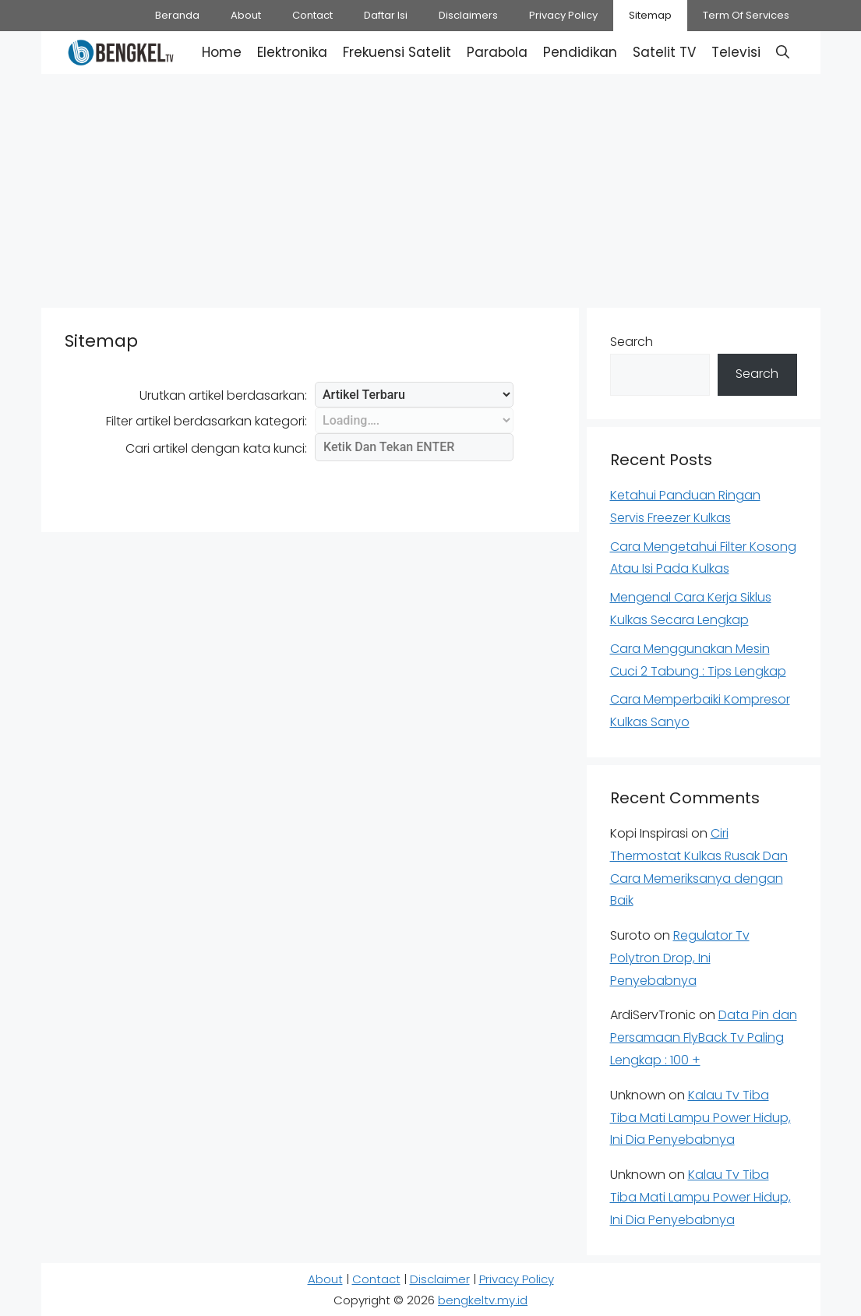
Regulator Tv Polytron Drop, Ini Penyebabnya (680, 958)
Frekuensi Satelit (397, 52)
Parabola (497, 52)
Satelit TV (664, 52)
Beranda (177, 15)
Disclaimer (440, 1279)
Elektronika (292, 52)
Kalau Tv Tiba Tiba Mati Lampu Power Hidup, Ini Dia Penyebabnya (700, 1117)
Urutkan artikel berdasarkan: (223, 395)
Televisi (735, 52)
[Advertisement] (430, 187)
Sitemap (650, 15)
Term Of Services (746, 15)
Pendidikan (580, 52)
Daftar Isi (386, 15)
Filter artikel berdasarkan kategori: (206, 421)
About (246, 15)
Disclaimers (468, 15)
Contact (312, 15)
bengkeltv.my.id (483, 1300)
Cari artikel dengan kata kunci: (216, 448)
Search (631, 342)
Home (222, 52)
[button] (782, 52)
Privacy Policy (563, 15)
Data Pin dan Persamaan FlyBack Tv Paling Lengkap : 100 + (703, 1037)
